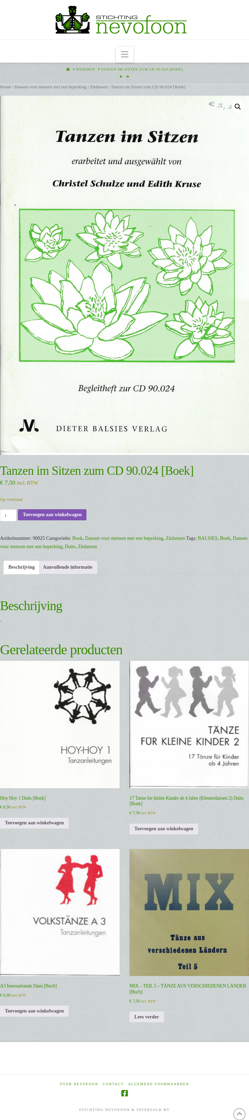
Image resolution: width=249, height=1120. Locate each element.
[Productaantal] (8, 515)
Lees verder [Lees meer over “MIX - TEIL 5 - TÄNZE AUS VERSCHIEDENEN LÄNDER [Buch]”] (146, 1016)
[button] (125, 55)
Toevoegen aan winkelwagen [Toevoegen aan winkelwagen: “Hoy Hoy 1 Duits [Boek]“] (34, 822)
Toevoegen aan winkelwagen (52, 514)
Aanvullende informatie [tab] (67, 567)
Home (5, 87)
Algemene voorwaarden (158, 1084)
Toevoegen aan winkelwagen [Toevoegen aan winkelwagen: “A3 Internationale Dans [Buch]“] (34, 1011)
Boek (77, 538)
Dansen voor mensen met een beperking (50, 87)
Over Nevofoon (79, 1084)
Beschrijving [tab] (21, 567)
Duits (70, 546)
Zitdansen (99, 87)
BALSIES (208, 538)
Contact (113, 1084)
